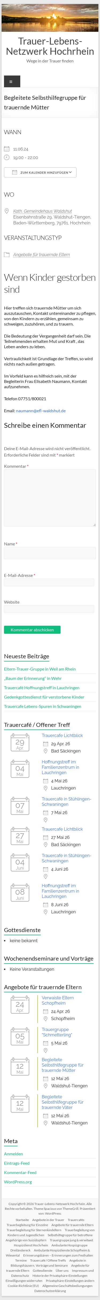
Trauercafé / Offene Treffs (48, 1260)
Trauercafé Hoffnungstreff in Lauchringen (41, 687)
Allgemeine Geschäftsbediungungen (67, 1286)
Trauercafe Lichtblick (62, 735)
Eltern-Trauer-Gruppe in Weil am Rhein (40, 668)
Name (10, 543)
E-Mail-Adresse (19, 575)
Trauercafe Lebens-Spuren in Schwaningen (42, 706)
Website (11, 601)
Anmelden (13, 1153)
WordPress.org (18, 1181)
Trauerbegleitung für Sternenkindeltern (34, 1230)
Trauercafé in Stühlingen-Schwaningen (66, 801)
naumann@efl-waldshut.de (41, 410)
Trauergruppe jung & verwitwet (71, 1240)
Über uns (62, 1271)
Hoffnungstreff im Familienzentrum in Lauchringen (60, 767)
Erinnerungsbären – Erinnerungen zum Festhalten (58, 1255)
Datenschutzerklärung (50, 1291)
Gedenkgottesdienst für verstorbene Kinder (44, 696)
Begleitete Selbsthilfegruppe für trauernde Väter (62, 1102)
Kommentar (16, 466)
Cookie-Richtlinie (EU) (23, 1286)
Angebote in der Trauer (48, 1220)
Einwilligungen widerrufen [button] (24, 1281)
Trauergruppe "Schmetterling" (57, 1032)
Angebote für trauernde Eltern (41, 254)
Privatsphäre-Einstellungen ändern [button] (70, 1281)
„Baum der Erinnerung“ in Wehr (33, 678)
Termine (21, 1260)
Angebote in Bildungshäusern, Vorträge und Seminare (48, 1262)
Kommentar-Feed (20, 1172)
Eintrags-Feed (17, 1163)
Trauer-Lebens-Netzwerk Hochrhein (50, 46)
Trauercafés (76, 1220)
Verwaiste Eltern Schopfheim (58, 1000)
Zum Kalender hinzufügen (40, 172)
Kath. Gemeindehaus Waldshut (42, 211)
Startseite (22, 1220)
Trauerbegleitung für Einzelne (27, 1225)
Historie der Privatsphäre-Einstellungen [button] (60, 1276)
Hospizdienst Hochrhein (31, 1245)
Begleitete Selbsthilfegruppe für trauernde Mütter (62, 1065)
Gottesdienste (42, 1271)
